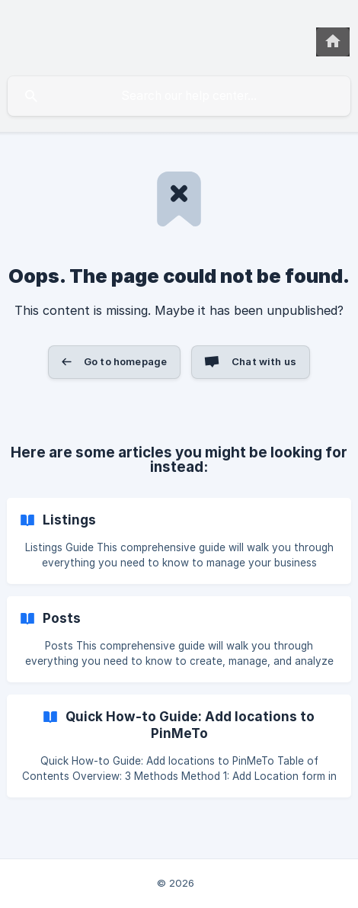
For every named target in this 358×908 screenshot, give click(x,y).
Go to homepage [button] (125, 361)
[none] (333, 41)
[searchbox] (179, 96)
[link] (179, 541)
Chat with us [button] (264, 361)
